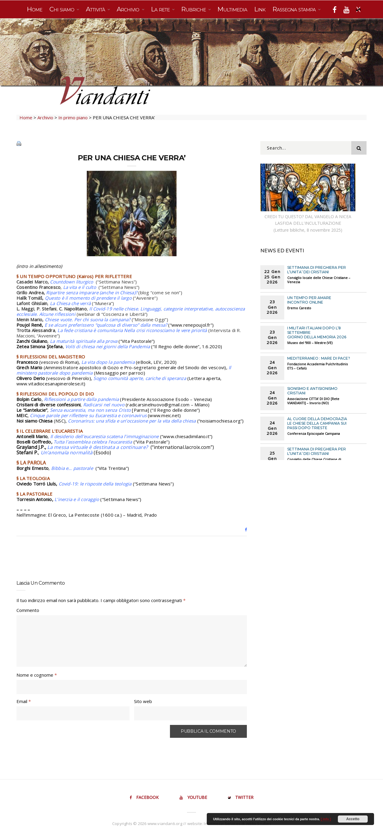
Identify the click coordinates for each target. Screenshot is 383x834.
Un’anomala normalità (67, 452)
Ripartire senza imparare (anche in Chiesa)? (91, 292)
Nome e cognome (36, 675)
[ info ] (326, 819)
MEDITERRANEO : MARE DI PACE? (318, 358)
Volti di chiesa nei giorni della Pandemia (107, 346)
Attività (96, 9)
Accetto (352, 819)
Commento (27, 610)
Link (259, 9)
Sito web (143, 701)
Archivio (129, 9)
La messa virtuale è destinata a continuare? (98, 447)
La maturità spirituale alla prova (84, 341)
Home (34, 9)
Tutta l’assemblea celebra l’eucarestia (93, 442)
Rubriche (194, 9)
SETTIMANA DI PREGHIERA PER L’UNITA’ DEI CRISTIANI (316, 269)
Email (23, 701)
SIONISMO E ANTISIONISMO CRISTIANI (312, 390)
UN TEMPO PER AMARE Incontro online (309, 299)
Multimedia (232, 9)
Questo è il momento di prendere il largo (88, 298)
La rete (161, 9)
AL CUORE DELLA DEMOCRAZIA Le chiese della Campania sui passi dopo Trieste (317, 423)
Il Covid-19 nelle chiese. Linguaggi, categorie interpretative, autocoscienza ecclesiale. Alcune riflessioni (130, 311)
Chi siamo (62, 9)
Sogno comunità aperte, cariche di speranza (139, 378)
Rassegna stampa (295, 9)
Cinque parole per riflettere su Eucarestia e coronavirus (88, 415)
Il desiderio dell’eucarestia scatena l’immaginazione (104, 436)
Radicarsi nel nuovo (103, 405)
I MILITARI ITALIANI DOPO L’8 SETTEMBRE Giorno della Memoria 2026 (316, 332)
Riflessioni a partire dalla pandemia (81, 399)
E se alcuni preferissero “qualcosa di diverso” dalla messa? (106, 325)
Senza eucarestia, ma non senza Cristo (90, 410)
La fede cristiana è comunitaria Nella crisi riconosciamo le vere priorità (132, 330)
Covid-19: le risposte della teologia (95, 484)
